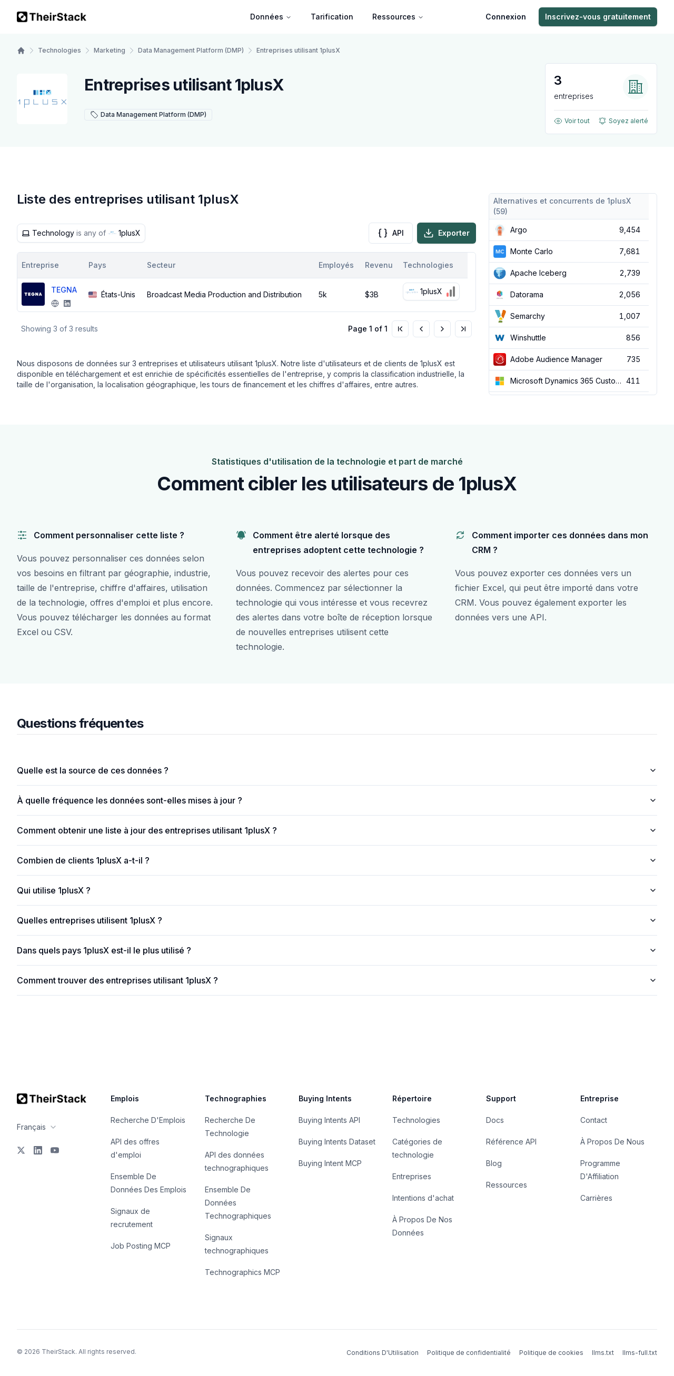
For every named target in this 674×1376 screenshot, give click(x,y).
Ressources (398, 16)
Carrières (596, 1197)
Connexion (505, 16)
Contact (593, 1120)
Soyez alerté (623, 121)
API (391, 233)
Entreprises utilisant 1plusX (298, 50)
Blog (494, 1163)
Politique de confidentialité (469, 1353)
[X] (21, 1150)
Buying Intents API (329, 1120)
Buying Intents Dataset (337, 1141)
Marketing (109, 50)
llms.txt (603, 1353)
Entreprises (411, 1176)
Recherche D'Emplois (148, 1120)
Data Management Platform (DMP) (191, 50)
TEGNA (64, 289)
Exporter (446, 233)
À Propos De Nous (612, 1141)
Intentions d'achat (423, 1197)
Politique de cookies (551, 1353)
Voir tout (572, 121)
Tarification (332, 16)
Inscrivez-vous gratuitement (598, 16)
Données (271, 16)
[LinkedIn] (38, 1150)
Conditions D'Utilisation (382, 1353)
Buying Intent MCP (330, 1163)
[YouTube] (55, 1150)
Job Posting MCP (141, 1245)
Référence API (511, 1141)
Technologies (59, 50)
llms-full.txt (639, 1353)
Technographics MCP (242, 1272)
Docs (495, 1120)
